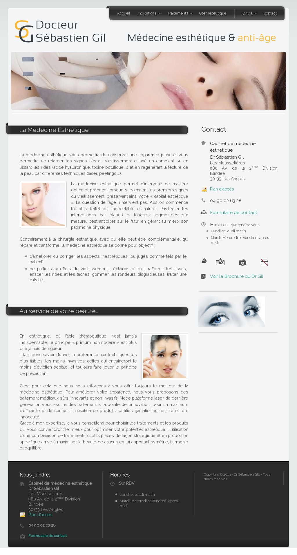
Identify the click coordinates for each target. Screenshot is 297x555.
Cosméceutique (212, 13)
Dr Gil (248, 13)
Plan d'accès (222, 189)
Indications (147, 13)
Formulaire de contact (233, 212)
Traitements (178, 13)
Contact (270, 13)
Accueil (123, 13)
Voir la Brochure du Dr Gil (236, 276)
